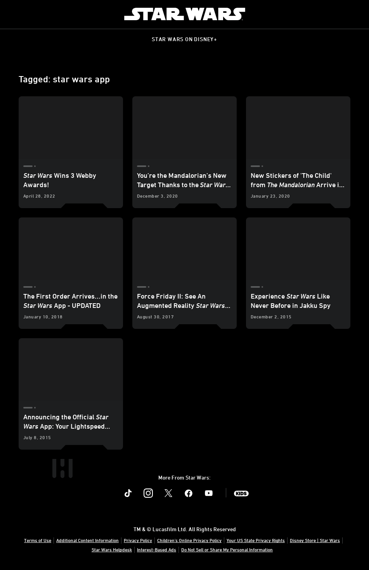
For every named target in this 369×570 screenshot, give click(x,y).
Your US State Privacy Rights (256, 540)
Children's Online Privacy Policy (189, 540)
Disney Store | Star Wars (315, 540)
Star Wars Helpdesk (112, 549)
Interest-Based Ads (156, 549)
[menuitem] (12, 14)
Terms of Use (37, 540)
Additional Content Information (87, 540)
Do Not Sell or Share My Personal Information (227, 549)
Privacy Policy (138, 540)
